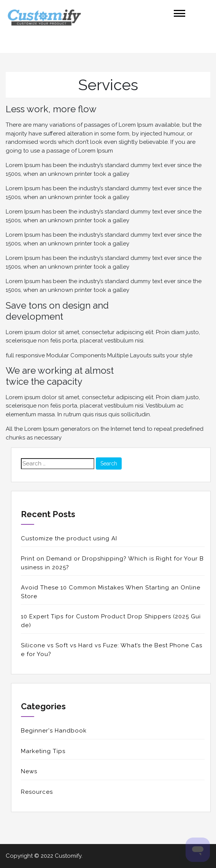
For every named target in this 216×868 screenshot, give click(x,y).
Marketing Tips (43, 751)
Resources (37, 791)
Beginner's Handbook (54, 730)
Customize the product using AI (69, 538)
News (29, 771)
